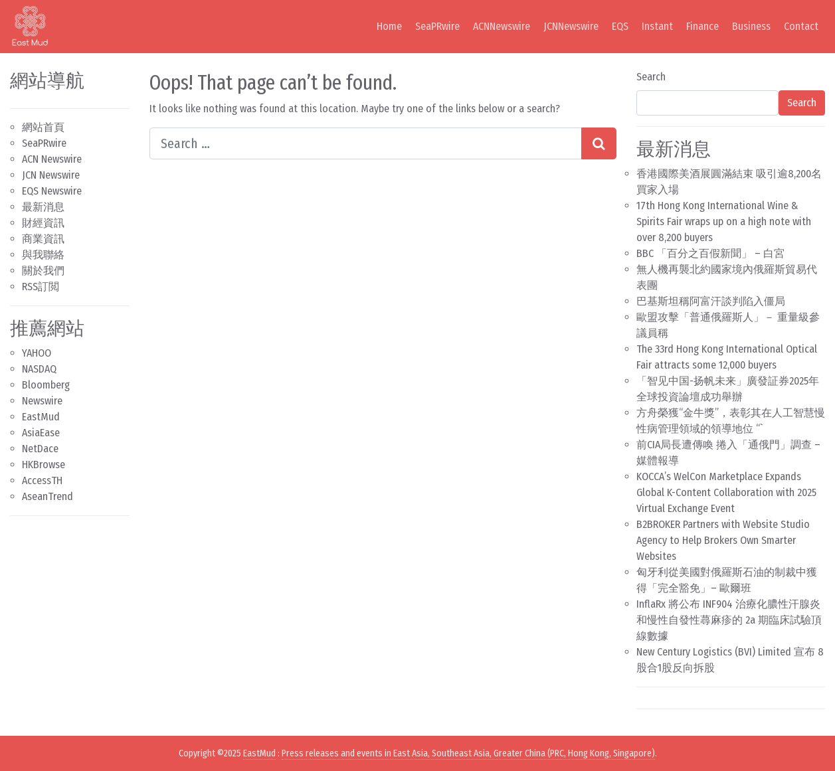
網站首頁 (43, 127)
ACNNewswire (501, 26)
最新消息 (43, 207)
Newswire (42, 400)
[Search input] (365, 143)
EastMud (41, 416)
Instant (657, 26)
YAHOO (36, 353)
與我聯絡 (43, 254)
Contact (801, 26)
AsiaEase (41, 432)
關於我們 (43, 270)
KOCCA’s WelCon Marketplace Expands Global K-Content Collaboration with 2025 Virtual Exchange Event (726, 492)
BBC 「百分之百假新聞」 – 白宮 (710, 253)
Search (651, 76)
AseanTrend (47, 496)
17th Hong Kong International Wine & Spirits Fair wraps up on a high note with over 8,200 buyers (723, 221)
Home (389, 26)
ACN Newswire (52, 159)
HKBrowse (43, 464)
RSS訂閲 (40, 286)
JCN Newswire (51, 175)
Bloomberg (46, 385)
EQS (620, 26)
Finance (702, 26)
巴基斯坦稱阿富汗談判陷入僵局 (710, 301)
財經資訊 (43, 222)
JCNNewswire (571, 26)
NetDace (40, 448)
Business (751, 26)
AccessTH (42, 480)
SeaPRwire (437, 26)
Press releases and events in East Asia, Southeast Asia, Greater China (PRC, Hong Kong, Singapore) (468, 753)
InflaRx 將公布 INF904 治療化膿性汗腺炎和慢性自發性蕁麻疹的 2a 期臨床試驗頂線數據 (729, 620)
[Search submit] (598, 143)
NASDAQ (39, 369)
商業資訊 (43, 238)
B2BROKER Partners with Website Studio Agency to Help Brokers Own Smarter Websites (723, 540)
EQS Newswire (52, 191)
